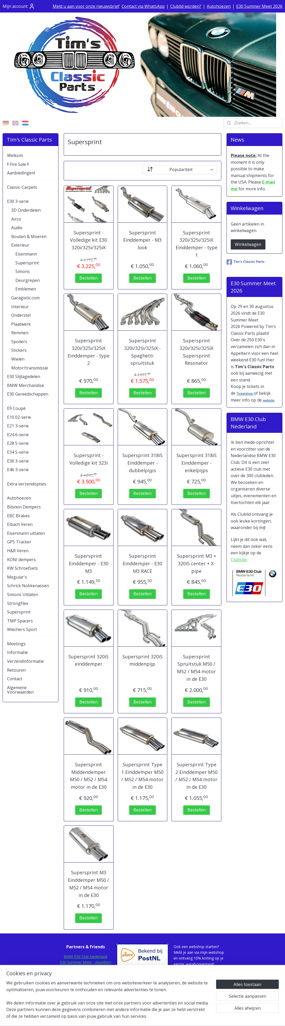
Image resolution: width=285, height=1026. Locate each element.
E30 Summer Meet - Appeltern (85, 962)
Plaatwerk (21, 324)
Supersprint (27, 263)
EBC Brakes (18, 516)
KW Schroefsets (22, 568)
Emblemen (25, 289)
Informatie (17, 652)
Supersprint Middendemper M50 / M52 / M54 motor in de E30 (88, 775)
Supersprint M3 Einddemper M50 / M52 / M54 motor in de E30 (88, 883)
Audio (16, 227)
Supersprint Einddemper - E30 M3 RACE (142, 563)
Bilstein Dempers (24, 507)
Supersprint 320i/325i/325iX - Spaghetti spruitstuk (142, 351)
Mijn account (19, 6)
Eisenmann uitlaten (26, 533)
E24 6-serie (18, 435)
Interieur (20, 306)
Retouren (16, 670)
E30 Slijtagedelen (23, 376)
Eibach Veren (20, 524)
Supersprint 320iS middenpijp (142, 660)
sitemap (125, 1016)
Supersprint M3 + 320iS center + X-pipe (196, 563)
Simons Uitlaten (22, 594)
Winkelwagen (248, 244)
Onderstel (21, 315)
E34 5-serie (18, 452)
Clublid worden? (185, 6)
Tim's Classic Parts (245, 262)
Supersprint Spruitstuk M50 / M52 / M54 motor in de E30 (196, 667)
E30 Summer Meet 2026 (259, 6)
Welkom (15, 155)
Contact (14, 679)
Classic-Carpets (22, 187)
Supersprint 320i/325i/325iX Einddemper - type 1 (196, 243)
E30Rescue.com (85, 974)
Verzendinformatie (25, 661)
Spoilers (19, 341)
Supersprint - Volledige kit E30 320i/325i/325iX (88, 240)
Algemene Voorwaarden (20, 690)
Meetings (16, 644)
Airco (16, 219)
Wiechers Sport (22, 629)
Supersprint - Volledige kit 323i (88, 459)
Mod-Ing (85, 985)
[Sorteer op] (180, 169)
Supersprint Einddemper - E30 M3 (88, 563)
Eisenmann (26, 254)
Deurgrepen (27, 280)
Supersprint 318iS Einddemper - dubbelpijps (142, 462)
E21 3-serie (18, 426)
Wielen (18, 359)
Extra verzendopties (26, 484)
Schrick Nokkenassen (28, 585)
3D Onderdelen (26, 210)
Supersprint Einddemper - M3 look (142, 240)
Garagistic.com (25, 298)
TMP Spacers (20, 621)
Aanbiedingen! (21, 173)
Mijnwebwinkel (202, 1016)
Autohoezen (219, 6)
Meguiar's (17, 577)
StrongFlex (17, 603)
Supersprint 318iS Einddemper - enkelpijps (196, 462)
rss (137, 1016)
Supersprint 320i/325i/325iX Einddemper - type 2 (88, 351)
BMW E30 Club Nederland (85, 956)
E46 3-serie (18, 469)
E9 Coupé (16, 408)
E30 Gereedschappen (27, 394)
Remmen (19, 333)
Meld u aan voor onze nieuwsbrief (86, 6)
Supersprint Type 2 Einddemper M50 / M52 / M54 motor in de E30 (196, 775)
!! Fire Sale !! (18, 164)
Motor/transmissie (29, 368)
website (268, 400)
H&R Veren (17, 551)
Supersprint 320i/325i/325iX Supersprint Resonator (196, 351)
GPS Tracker (19, 542)
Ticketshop (245, 394)
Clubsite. (239, 559)
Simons (22, 271)
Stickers (19, 350)
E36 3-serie (18, 461)
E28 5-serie (18, 443)
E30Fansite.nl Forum (85, 968)
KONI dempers (21, 559)
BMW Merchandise (25, 385)
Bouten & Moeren (28, 236)
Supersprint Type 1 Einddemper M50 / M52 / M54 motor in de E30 (142, 775)
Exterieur (20, 245)
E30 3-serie (18, 201)
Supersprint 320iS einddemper (88, 660)
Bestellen (88, 278)
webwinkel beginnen (156, 1016)
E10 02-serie (19, 417)
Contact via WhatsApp (143, 6)
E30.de (85, 980)
